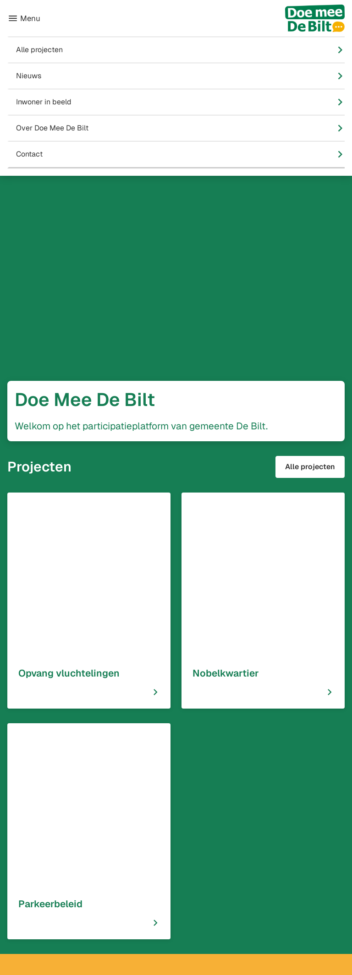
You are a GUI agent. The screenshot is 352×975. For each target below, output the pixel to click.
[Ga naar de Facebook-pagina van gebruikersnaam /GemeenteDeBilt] (159, 881)
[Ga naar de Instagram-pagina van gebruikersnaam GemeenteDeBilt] (157, 898)
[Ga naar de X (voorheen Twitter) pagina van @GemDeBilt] (151, 932)
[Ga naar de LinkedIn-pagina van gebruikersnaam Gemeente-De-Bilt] (161, 915)
